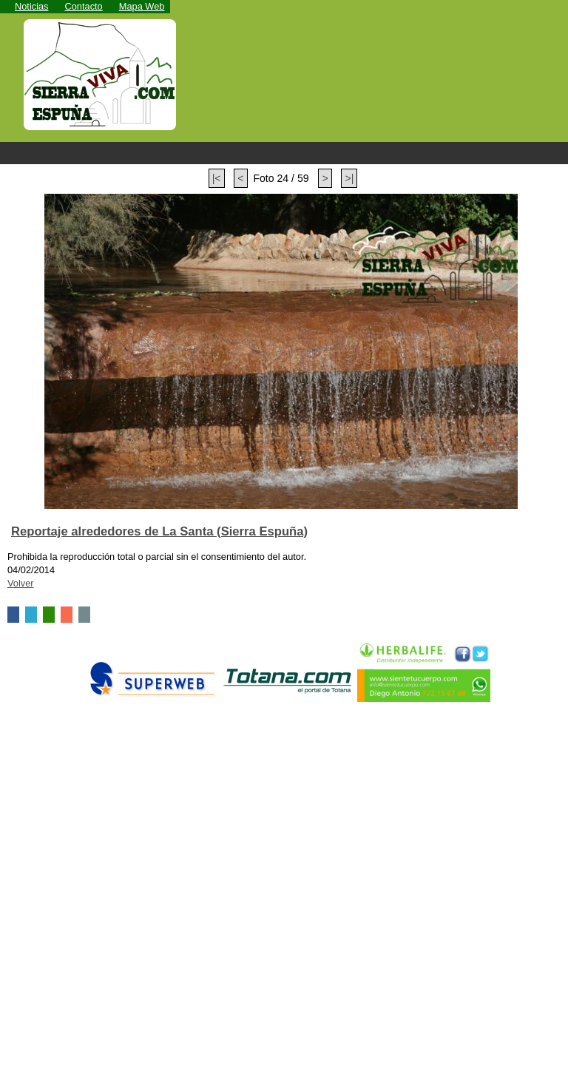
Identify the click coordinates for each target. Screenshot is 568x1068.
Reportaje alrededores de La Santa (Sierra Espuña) (159, 531)
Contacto (84, 6)
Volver (20, 583)
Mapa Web (142, 6)
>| (349, 178)
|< (216, 178)
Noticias (32, 6)
